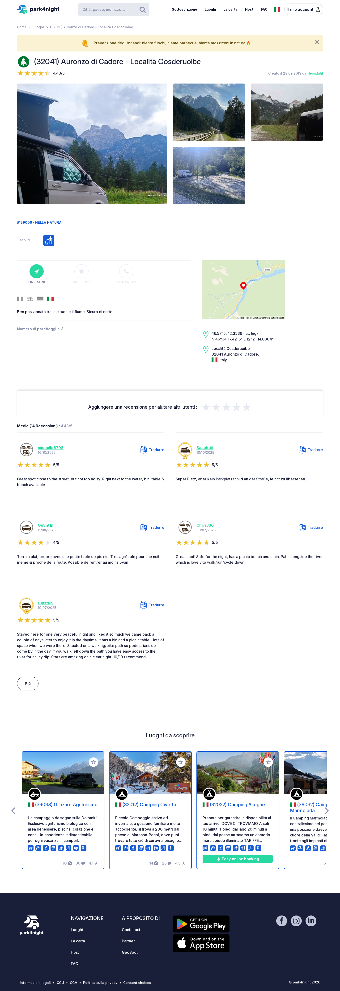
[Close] (317, 42)
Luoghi (210, 9)
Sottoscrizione (184, 9)
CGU (60, 983)
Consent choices (137, 983)
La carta (231, 9)
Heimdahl (315, 73)
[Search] (113, 9)
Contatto (126, 274)
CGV (73, 983)
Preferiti (81, 274)
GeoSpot (130, 952)
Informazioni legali (35, 983)
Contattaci (131, 929)
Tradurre (152, 450)
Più (28, 683)
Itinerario (37, 274)
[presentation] (13, 810)
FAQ (264, 9)
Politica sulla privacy (100, 983)
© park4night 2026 (304, 982)
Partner (128, 941)
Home (21, 27)
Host (249, 9)
